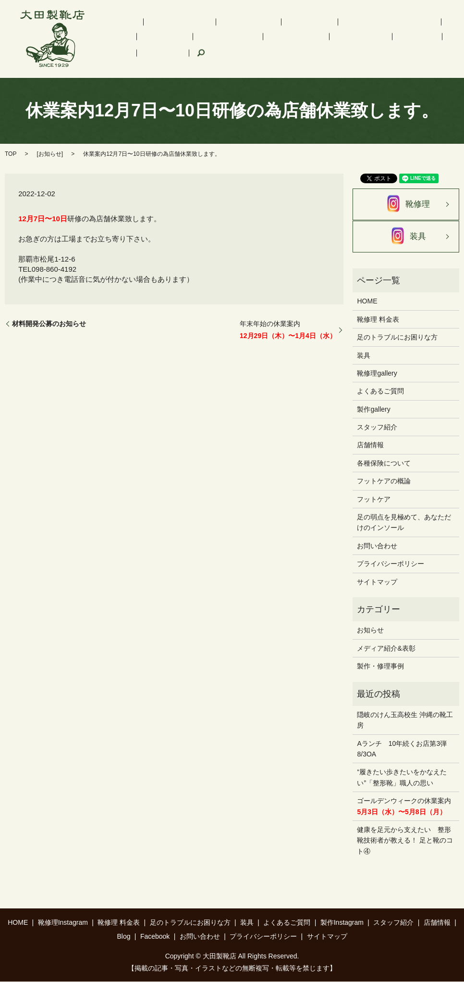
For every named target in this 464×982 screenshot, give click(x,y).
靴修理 (406, 205)
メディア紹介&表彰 (386, 649)
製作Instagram (183, 46)
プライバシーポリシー (390, 564)
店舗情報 (277, 46)
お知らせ (49, 154)
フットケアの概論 (384, 482)
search (369, 46)
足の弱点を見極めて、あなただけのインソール (404, 523)
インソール (263, 29)
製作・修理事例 (380, 667)
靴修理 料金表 (215, 29)
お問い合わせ (377, 546)
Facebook (338, 46)
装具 (385, 29)
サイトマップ (377, 582)
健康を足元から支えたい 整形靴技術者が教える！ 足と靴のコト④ (405, 841)
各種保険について (384, 463)
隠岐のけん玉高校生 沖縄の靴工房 (405, 720)
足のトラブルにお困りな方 (329, 29)
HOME (115, 29)
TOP (10, 154)
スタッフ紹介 (234, 46)
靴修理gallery (377, 374)
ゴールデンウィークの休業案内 (404, 807)
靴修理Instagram (159, 29)
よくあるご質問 (128, 46)
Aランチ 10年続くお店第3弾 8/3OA (405, 749)
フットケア (418, 29)
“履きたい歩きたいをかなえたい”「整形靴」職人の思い (402, 778)
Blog (307, 46)
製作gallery (373, 410)
